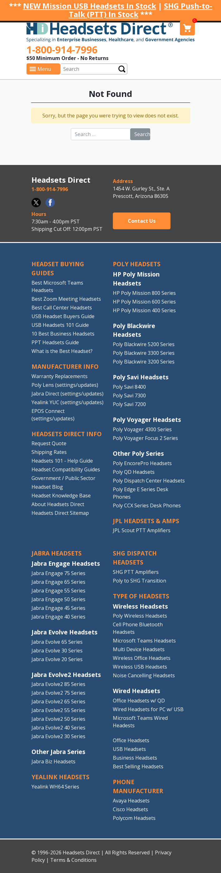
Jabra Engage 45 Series (58, 608)
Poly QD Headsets (134, 471)
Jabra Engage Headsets (65, 563)
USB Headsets (129, 749)
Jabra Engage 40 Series (58, 616)
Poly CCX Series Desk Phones (147, 505)
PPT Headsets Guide (55, 342)
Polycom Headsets (134, 818)
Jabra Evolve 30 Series (57, 650)
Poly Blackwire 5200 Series (144, 344)
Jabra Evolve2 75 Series (58, 692)
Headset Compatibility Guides (65, 469)
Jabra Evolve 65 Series (57, 641)
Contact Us (142, 220)
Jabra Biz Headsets (53, 761)
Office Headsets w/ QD (139, 700)
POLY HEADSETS (137, 264)
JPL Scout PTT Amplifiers (142, 530)
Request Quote (48, 443)
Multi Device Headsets (139, 649)
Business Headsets (135, 757)
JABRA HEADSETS (56, 553)
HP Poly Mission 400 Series (144, 310)
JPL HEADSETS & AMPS (146, 521)
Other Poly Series (138, 453)
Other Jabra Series (58, 751)
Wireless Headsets (140, 606)
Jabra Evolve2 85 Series (58, 684)
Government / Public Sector (63, 478)
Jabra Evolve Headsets (64, 632)
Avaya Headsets (131, 800)
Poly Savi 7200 (129, 404)
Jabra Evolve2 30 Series (58, 736)
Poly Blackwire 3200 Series (144, 361)
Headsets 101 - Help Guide (62, 460)
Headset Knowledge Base (61, 495)
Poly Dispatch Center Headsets (149, 480)
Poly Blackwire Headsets (134, 330)
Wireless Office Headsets (142, 658)
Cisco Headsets (130, 809)
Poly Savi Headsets (141, 377)
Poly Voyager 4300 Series (142, 429)
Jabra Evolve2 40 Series (58, 727)
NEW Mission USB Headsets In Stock (89, 6)
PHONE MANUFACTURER (138, 786)
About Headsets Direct (57, 504)
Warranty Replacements (59, 376)
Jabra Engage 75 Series (58, 573)
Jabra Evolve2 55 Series (58, 710)
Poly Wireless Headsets (140, 615)
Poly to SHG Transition (139, 580)
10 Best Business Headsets (62, 333)
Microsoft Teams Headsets (144, 640)
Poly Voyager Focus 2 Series (145, 438)
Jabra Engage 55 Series (58, 590)
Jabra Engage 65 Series (58, 581)
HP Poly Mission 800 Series (144, 293)
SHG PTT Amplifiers (136, 572)
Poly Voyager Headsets (147, 419)
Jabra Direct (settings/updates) (67, 393)
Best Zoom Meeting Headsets (66, 298)
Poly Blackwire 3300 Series (144, 353)
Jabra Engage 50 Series (58, 599)
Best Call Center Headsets (61, 307)
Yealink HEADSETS (60, 777)
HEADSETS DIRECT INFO (66, 434)
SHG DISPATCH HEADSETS (135, 557)
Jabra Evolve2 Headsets (66, 674)
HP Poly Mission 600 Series (144, 301)
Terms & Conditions (73, 860)
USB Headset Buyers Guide (62, 316)
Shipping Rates (49, 452)
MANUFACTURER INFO (64, 366)
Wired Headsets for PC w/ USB (148, 709)
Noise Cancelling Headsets (144, 675)
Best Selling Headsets (138, 766)
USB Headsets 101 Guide (60, 325)
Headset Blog (47, 486)
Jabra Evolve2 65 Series (58, 701)
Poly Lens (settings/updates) (64, 385)
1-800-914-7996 (62, 49)
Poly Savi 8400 (129, 386)
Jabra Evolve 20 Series (57, 659)
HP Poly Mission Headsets (136, 278)
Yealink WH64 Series (55, 786)
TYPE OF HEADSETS (141, 596)
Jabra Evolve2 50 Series (58, 718)
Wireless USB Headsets (140, 666)
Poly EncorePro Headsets (142, 463)
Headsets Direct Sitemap (60, 513)
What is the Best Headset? (62, 351)
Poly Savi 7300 (129, 395)
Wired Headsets (136, 691)
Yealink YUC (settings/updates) (67, 402)
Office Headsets (131, 740)
